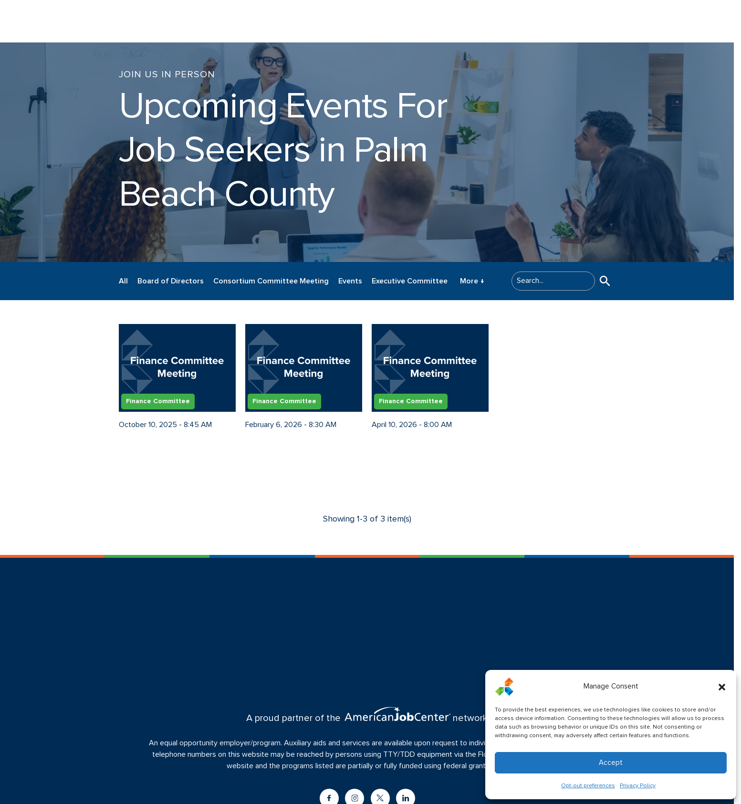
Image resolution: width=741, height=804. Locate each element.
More (472, 281)
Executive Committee (410, 281)
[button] (722, 686)
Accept (611, 762)
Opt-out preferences (588, 786)
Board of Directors (170, 281)
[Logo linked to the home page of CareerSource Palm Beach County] (62, 21)
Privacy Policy (638, 786)
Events (350, 281)
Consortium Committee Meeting (271, 281)
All (123, 281)
